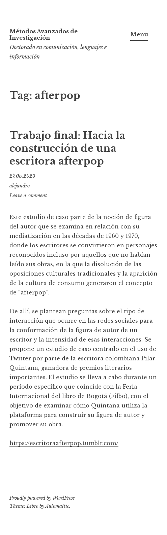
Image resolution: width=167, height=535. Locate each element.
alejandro (19, 186)
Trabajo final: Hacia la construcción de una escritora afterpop (67, 148)
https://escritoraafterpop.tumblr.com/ (63, 443)
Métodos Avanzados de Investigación (43, 34)
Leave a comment (28, 195)
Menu (139, 34)
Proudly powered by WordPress (42, 498)
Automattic (57, 506)
